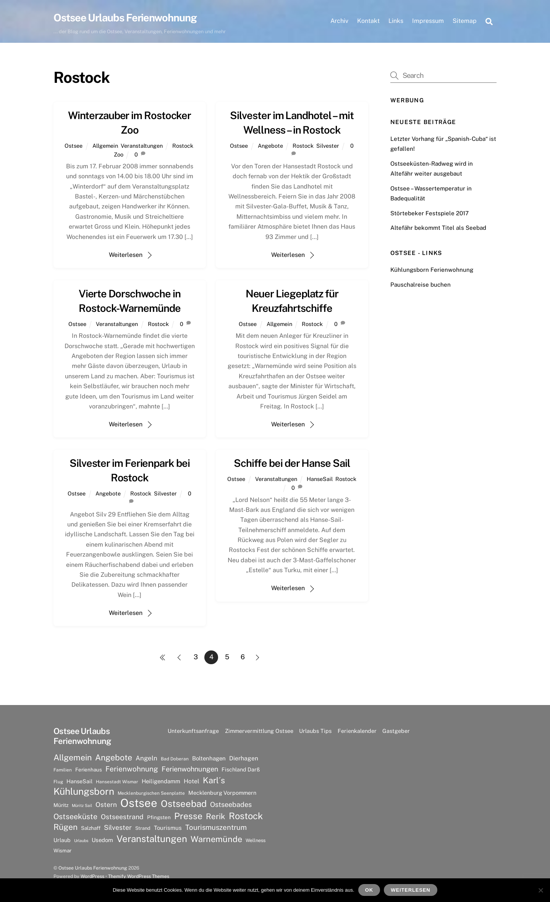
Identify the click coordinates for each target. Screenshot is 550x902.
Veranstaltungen (142, 145)
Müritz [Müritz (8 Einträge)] (60, 805)
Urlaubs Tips (315, 731)
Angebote (270, 145)
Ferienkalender (357, 731)
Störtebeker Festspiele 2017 (429, 213)
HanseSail (320, 479)
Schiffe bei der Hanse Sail (292, 463)
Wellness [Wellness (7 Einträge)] (255, 840)
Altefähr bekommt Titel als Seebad (438, 227)
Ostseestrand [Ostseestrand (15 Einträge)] (122, 817)
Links (395, 20)
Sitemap (465, 20)
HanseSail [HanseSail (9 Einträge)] (79, 781)
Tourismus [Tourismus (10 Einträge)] (168, 828)
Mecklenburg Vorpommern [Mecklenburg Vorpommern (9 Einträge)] (222, 792)
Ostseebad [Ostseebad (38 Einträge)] (184, 803)
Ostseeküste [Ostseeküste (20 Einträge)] (75, 816)
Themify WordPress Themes (138, 876)
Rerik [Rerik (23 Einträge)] (215, 816)
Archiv (339, 20)
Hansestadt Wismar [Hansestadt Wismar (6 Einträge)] (117, 781)
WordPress (92, 876)
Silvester (327, 145)
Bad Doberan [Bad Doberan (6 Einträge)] (175, 759)
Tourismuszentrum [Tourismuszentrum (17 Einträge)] (216, 827)
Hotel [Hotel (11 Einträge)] (191, 781)
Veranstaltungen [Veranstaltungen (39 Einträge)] (151, 839)
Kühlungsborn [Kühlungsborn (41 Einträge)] (83, 792)
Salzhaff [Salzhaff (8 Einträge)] (90, 828)
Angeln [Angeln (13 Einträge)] (146, 758)
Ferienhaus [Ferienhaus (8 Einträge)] (88, 769)
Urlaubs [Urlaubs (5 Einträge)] (81, 840)
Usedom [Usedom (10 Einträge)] (102, 840)
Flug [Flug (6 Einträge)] (58, 781)
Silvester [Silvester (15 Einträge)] (118, 827)
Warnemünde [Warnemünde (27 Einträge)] (216, 839)
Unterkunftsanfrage (193, 731)
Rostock (182, 145)
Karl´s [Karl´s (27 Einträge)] (214, 780)
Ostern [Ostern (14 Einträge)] (106, 804)
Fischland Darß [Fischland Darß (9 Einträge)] (241, 769)
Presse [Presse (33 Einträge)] (188, 816)
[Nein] (540, 890)
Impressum (428, 20)
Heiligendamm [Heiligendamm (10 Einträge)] (161, 781)
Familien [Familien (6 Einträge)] (62, 770)
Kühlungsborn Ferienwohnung (431, 269)
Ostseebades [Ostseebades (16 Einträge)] (231, 804)
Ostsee (73, 145)
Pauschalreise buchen (420, 284)
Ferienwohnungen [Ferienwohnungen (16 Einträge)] (190, 769)
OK (369, 890)
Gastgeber (396, 731)
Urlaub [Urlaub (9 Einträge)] (62, 840)
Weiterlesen (125, 254)
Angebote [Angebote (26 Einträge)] (113, 757)
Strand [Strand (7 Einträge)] (142, 828)
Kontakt (368, 20)
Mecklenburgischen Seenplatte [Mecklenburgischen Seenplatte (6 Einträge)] (151, 793)
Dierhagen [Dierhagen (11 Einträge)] (243, 758)
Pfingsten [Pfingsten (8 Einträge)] (159, 817)
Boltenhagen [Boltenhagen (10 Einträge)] (209, 758)
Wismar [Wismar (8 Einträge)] (62, 850)
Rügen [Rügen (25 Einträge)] (65, 827)
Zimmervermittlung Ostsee (259, 731)
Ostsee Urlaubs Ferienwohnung (92, 868)
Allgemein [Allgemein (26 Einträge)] (72, 757)
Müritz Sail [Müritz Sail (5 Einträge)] (82, 805)
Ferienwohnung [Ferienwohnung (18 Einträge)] (131, 769)
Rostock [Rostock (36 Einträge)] (246, 816)
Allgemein (105, 145)
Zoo (118, 154)
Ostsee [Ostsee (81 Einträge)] (138, 803)
